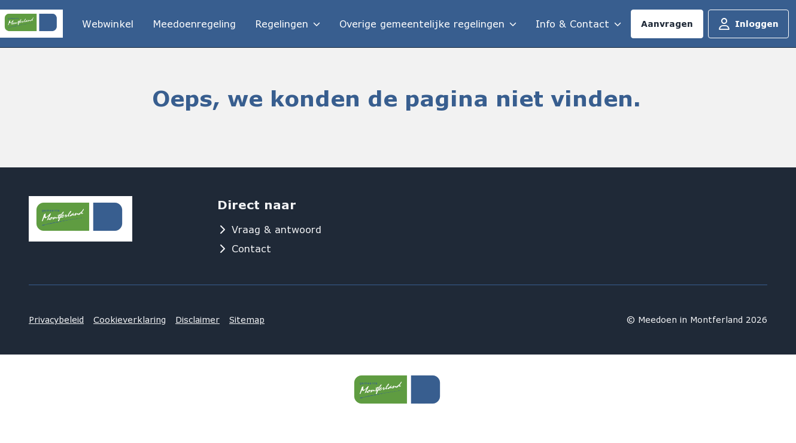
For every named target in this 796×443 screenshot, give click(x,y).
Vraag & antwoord (269, 229)
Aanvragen (667, 24)
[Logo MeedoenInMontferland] (31, 23)
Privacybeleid (56, 319)
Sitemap (247, 319)
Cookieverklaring (129, 319)
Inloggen (748, 24)
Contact (244, 248)
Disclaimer (197, 319)
